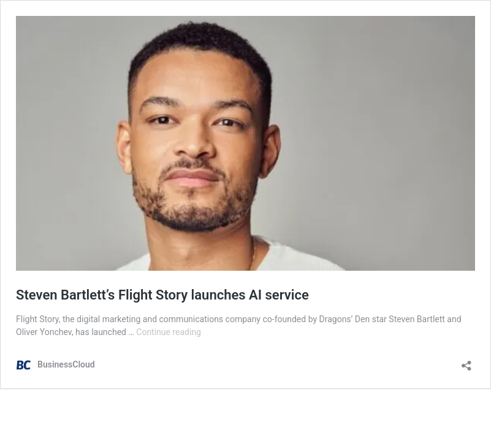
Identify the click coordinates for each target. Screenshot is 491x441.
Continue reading (168, 332)
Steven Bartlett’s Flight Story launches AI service (162, 295)
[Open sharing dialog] (466, 361)
